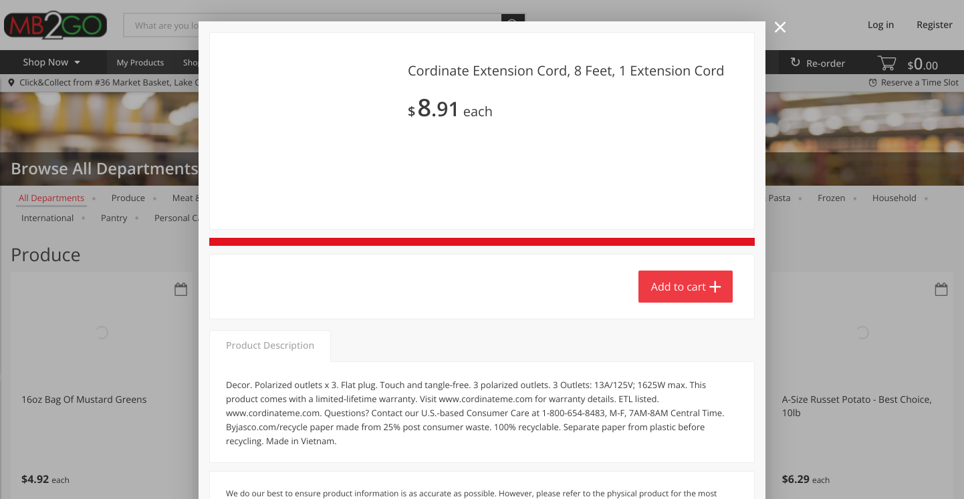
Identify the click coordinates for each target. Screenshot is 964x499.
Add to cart (678, 434)
